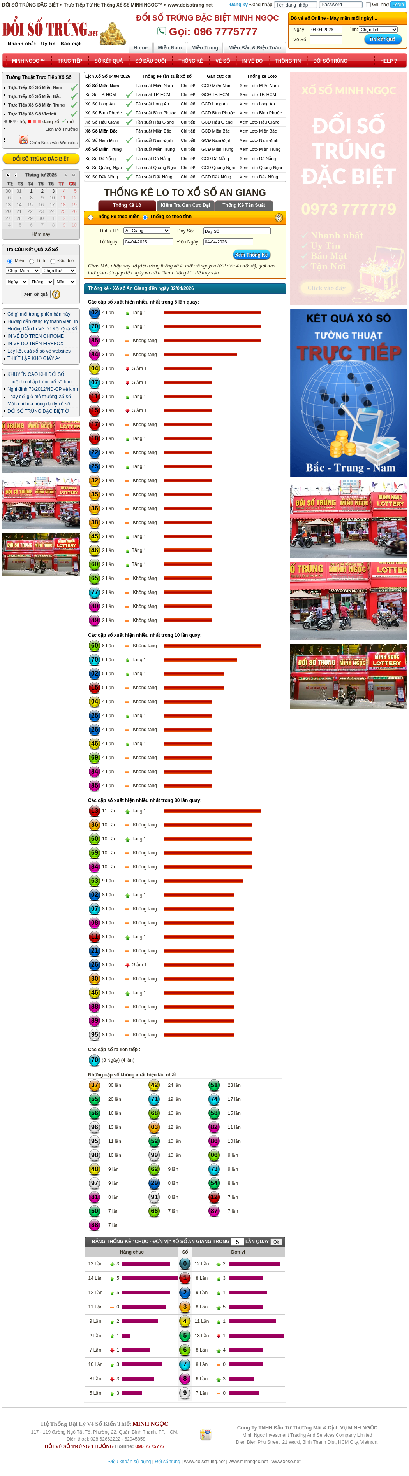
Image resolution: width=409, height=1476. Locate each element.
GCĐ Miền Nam (216, 85)
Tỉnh (37, 260)
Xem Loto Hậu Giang (260, 122)
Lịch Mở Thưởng (62, 129)
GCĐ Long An (214, 103)
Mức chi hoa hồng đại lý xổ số (38, 404)
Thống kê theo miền (114, 216)
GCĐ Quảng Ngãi (218, 167)
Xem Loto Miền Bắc (258, 131)
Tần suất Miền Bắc (153, 131)
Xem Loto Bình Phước (261, 112)
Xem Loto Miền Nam (259, 85)
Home (141, 48)
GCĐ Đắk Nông (216, 177)
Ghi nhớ (377, 4)
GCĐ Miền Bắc (215, 131)
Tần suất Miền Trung (155, 149)
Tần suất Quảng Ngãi (156, 167)
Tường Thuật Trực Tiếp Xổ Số (38, 77)
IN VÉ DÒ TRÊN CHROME (35, 336)
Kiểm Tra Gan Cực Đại (185, 205)
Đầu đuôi (62, 260)
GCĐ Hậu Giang (217, 122)
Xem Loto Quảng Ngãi (261, 167)
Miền (15, 260)
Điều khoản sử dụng (129, 1461)
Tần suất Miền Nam (154, 85)
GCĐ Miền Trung (217, 149)
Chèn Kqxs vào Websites (48, 139)
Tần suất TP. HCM (153, 94)
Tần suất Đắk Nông (154, 177)
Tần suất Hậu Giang (155, 122)
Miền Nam (170, 48)
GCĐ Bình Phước (218, 112)
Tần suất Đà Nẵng (153, 158)
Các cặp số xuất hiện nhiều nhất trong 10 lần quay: (145, 635)
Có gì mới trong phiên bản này (38, 314)
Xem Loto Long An (257, 103)
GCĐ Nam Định (216, 140)
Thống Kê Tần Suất (243, 205)
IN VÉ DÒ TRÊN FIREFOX (35, 343)
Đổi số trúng (167, 1461)
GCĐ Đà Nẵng (215, 158)
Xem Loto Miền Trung (260, 149)
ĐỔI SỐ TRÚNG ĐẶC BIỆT (40, 159)
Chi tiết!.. (189, 85)
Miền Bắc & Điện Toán (255, 48)
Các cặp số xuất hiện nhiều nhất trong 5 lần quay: (143, 302)
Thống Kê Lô (127, 205)
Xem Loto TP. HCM (258, 94)
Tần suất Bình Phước (156, 112)
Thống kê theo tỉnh (167, 216)
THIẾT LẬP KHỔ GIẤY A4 (34, 358)
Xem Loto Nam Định (259, 140)
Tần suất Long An (152, 103)
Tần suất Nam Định (154, 140)
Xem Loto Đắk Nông (259, 177)
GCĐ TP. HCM (215, 94)
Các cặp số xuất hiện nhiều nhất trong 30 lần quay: (145, 800)
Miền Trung (204, 48)
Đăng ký (239, 4)
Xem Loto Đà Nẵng (258, 158)
